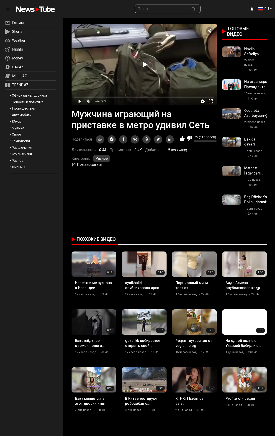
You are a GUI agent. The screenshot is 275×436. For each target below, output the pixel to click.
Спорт (16, 134)
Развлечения (22, 148)
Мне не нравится (189, 138)
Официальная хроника (29, 95)
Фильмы (18, 167)
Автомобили (21, 115)
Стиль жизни (22, 154)
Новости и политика (28, 102)
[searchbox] (161, 9)
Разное (17, 161)
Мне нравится (182, 138)
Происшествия (23, 108)
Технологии (21, 141)
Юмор (16, 121)
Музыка (18, 128)
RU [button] (263, 9)
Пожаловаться (87, 164)
